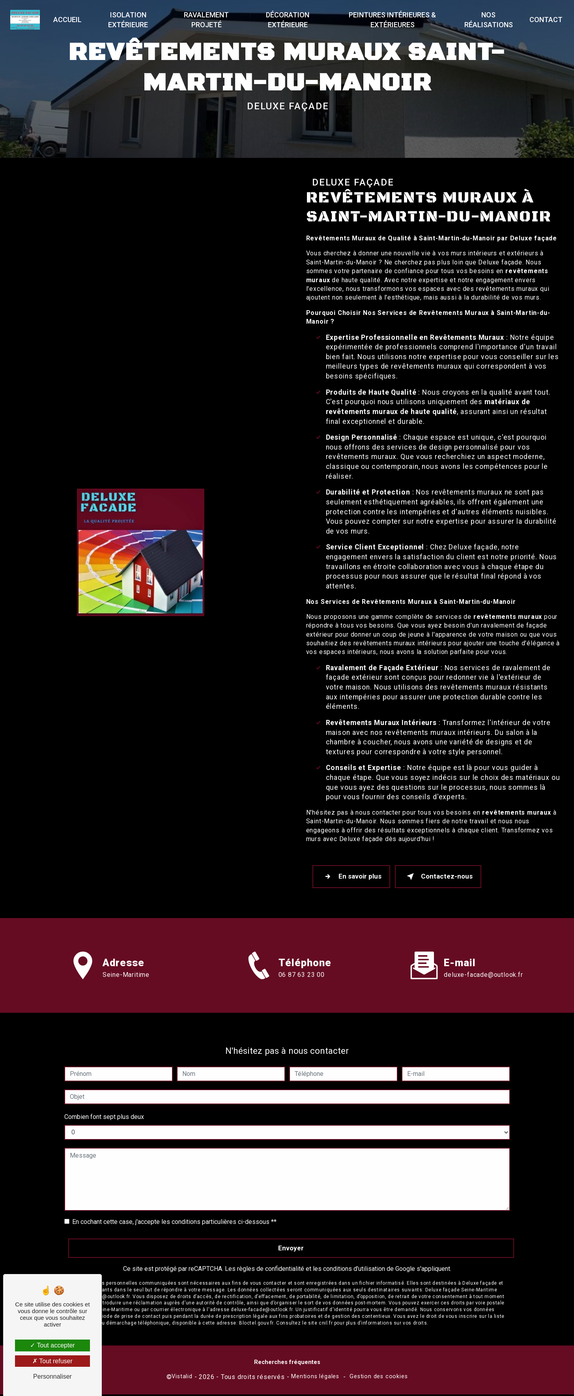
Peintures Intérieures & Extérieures (391, 20)
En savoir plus (353, 877)
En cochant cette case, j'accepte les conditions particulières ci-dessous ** (174, 1208)
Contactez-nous (442, 877)
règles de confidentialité (270, 1255)
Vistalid (182, 1378)
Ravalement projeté (207, 20)
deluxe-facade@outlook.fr (483, 961)
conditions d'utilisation (354, 1255)
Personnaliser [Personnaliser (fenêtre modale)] (52, 1376)
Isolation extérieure (130, 20)
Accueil (69, 19)
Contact (544, 19)
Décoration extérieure (288, 20)
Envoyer (291, 1235)
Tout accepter (52, 1345)
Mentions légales (315, 1378)
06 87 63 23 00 (302, 991)
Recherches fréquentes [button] (287, 1363)
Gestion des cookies (379, 1378)
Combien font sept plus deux (104, 1103)
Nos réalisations (487, 20)
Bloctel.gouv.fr (256, 1309)
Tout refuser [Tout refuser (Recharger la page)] (52, 1361)
